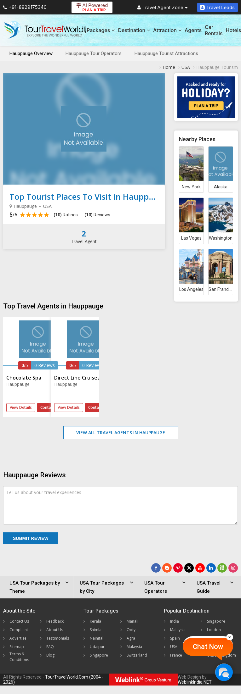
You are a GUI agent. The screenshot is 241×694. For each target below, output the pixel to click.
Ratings (66, 214)
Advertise (17, 638)
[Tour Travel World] (45, 30)
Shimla (95, 629)
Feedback (55, 621)
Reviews (97, 214)
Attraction (167, 30)
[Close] (229, 637)
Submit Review (31, 538)
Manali (132, 621)
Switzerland (137, 655)
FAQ (50, 646)
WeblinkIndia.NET (195, 682)
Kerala (95, 621)
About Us (54, 629)
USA (173, 646)
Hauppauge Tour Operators (94, 53)
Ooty (131, 629)
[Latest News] (167, 568)
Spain (175, 638)
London (214, 629)
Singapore (99, 655)
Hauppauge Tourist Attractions (166, 53)
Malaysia (134, 646)
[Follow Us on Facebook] (156, 568)
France (176, 655)
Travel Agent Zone (162, 7)
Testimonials (57, 638)
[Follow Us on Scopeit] (222, 568)
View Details (21, 407)
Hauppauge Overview (31, 53)
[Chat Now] (223, 672)
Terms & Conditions (19, 656)
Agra (131, 638)
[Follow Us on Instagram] (233, 568)
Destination (134, 30)
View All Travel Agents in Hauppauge (120, 433)
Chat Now (208, 647)
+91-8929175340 (25, 7)
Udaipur (97, 646)
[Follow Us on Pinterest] (178, 568)
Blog (50, 655)
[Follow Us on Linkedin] (211, 568)
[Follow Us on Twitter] (189, 568)
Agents (193, 30)
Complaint (18, 629)
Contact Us (19, 621)
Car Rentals (213, 30)
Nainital (96, 638)
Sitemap (16, 646)
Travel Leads (217, 7)
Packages (101, 30)
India (174, 621)
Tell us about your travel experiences (43, 492)
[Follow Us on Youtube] (200, 568)
